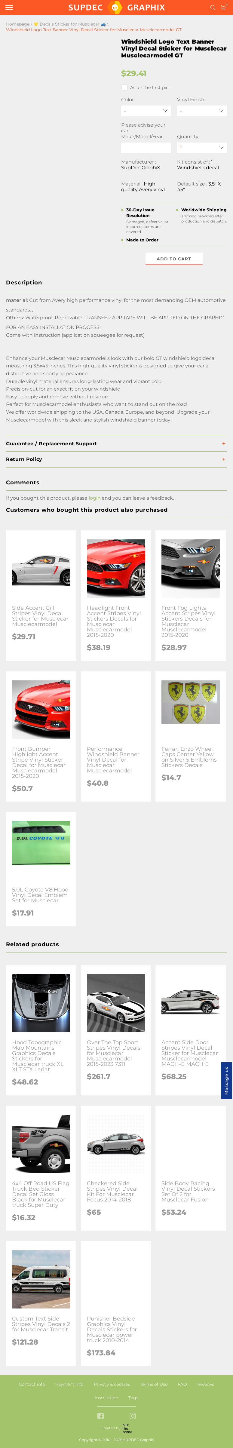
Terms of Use (153, 1384)
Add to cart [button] (174, 259)
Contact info (32, 1384)
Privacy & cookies (112, 1384)
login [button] (95, 498)
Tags (133, 1397)
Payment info (69, 1384)
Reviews (205, 1384)
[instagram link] (132, 1416)
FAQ (182, 1384)
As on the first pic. (145, 87)
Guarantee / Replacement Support (51, 443)
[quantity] (202, 148)
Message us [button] (226, 1081)
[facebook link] (100, 1416)
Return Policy (24, 459)
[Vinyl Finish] (202, 111)
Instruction (106, 1397)
